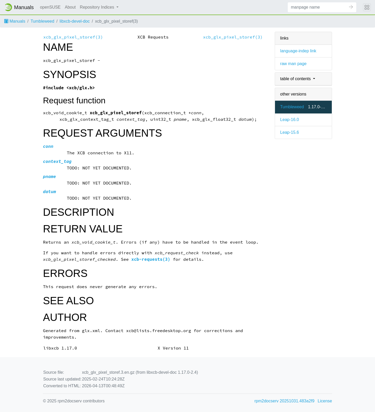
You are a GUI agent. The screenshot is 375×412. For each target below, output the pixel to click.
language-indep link (298, 51)
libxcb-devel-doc (75, 21)
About (70, 7)
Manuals (14, 21)
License (325, 401)
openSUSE (50, 7)
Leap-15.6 (289, 132)
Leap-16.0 (289, 119)
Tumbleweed (42, 21)
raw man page (293, 63)
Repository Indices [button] (97, 7)
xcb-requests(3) (150, 259)
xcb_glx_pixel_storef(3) (73, 37)
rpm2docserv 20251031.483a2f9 (284, 401)
